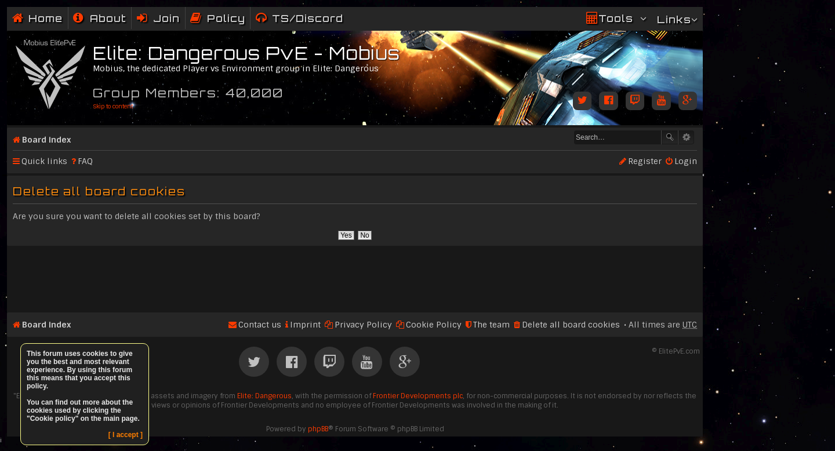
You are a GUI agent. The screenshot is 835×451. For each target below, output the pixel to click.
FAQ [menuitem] (85, 161)
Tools (615, 18)
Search (669, 137)
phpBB (318, 429)
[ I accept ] (125, 435)
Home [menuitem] (45, 18)
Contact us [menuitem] (259, 324)
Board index (46, 139)
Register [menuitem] (645, 161)
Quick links (44, 161)
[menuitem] (99, 18)
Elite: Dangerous (264, 396)
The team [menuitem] (491, 324)
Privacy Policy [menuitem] (363, 324)
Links (674, 19)
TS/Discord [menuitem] (307, 18)
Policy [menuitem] (226, 18)
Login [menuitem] (685, 161)
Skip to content (113, 106)
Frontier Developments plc (418, 396)
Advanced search (686, 137)
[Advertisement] (354, 274)
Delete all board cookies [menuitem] (571, 324)
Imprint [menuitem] (305, 324)
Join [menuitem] (166, 18)
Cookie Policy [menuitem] (434, 324)
